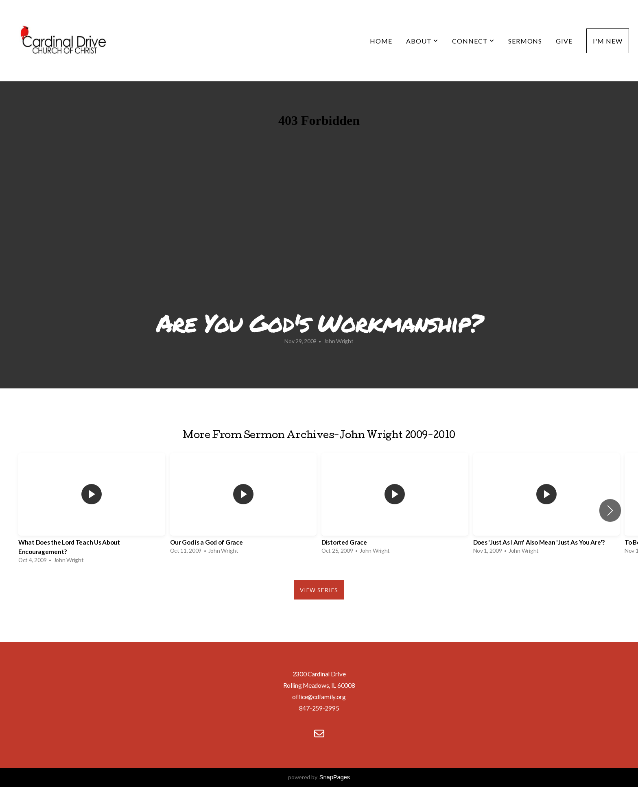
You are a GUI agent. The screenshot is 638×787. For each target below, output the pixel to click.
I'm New (608, 41)
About (422, 41)
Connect (473, 41)
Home (381, 41)
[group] (91, 510)
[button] (610, 510)
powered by (319, 777)
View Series (319, 590)
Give (564, 41)
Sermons (525, 41)
